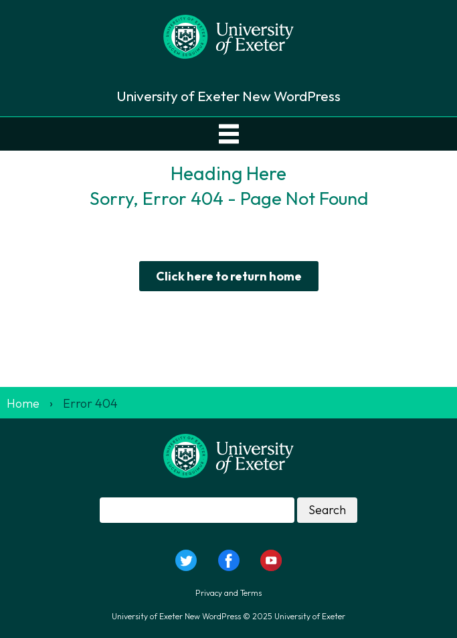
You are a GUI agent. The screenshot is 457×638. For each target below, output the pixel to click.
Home (23, 403)
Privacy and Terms (228, 593)
